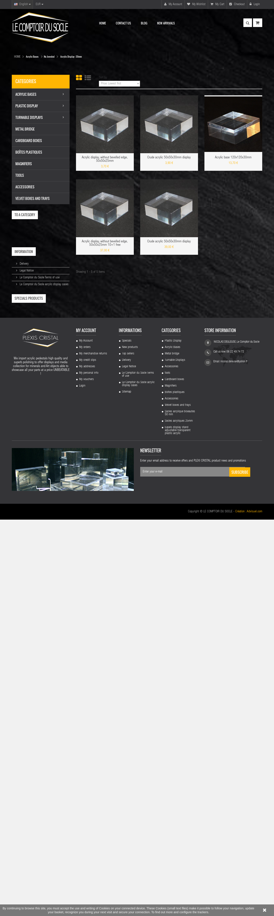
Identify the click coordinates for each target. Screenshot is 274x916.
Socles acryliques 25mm (179, 817)
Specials (126, 737)
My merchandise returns (93, 750)
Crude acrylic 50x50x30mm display (169, 157)
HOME (17, 56)
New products (130, 743)
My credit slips (87, 756)
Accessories (171, 763)
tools (167, 769)
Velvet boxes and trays (178, 801)
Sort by (103, 77)
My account (173, 4)
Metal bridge (172, 750)
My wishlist (196, 4)
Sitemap (126, 788)
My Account (86, 737)
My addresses (87, 763)
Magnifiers (171, 782)
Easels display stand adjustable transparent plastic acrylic (178, 826)
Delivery (24, 263)
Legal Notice (26, 270)
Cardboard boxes (174, 775)
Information (24, 251)
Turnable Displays (175, 756)
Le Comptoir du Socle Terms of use (39, 277)
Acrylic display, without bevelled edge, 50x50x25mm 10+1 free (105, 243)
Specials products (29, 298)
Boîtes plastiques (175, 788)
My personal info (88, 769)
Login (255, 4)
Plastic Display (173, 737)
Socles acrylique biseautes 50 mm (180, 810)
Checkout (237, 4)
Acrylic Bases (172, 743)
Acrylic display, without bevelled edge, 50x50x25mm (105, 159)
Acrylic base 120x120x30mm (233, 157)
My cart (217, 4)
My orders (85, 743)
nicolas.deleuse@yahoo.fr (233, 758)
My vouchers (86, 775)
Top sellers (128, 750)
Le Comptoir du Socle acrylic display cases (43, 284)
